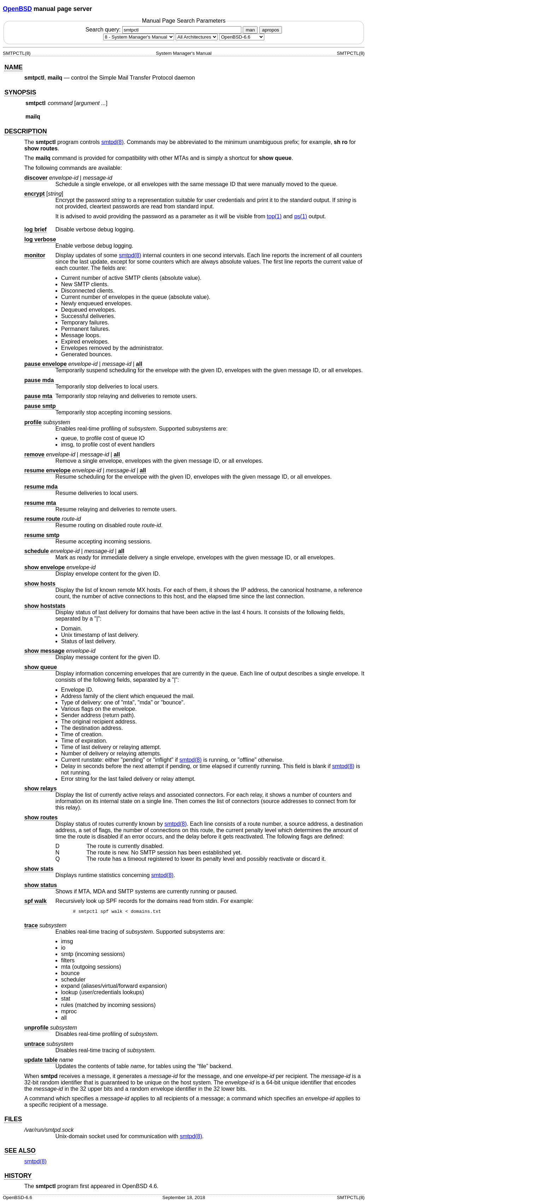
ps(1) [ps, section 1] (300, 216)
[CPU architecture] (197, 37)
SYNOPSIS (20, 92)
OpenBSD (17, 8)
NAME (13, 67)
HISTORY (17, 1176)
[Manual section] (138, 37)
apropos (270, 30)
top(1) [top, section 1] (274, 216)
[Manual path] (241, 37)
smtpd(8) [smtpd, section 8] (112, 142)
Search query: (164, 30)
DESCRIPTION (25, 131)
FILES (13, 1120)
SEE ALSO (19, 1151)
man (250, 30)
